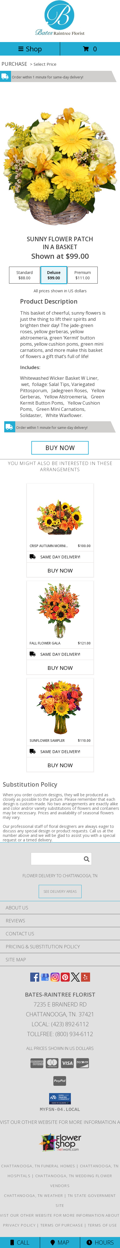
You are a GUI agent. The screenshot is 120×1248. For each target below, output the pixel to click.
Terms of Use (102, 1225)
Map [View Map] (60, 1242)
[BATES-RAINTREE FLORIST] (60, 33)
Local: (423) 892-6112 (60, 1024)
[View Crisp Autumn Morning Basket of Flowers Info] (60, 513)
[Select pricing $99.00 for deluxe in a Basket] (53, 275)
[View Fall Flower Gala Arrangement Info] (60, 611)
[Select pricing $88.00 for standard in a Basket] (24, 275)
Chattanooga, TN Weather (33, 1195)
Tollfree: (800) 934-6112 (60, 1034)
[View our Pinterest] (65, 980)
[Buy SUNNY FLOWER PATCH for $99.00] (60, 448)
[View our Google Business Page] (44, 980)
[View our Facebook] (34, 980)
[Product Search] (61, 858)
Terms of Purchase (61, 1225)
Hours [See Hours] (100, 1242)
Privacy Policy (19, 1225)
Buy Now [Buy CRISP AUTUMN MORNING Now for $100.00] (60, 570)
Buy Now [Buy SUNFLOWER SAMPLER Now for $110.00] (60, 765)
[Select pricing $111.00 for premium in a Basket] (82, 275)
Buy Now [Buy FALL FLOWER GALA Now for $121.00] (60, 668)
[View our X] (75, 980)
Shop (30, 48)
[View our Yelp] (85, 980)
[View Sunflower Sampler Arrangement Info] (60, 708)
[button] (60, 1098)
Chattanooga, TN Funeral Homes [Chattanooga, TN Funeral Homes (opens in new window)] (38, 1165)
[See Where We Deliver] (60, 891)
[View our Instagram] (55, 980)
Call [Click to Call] (19, 1242)
